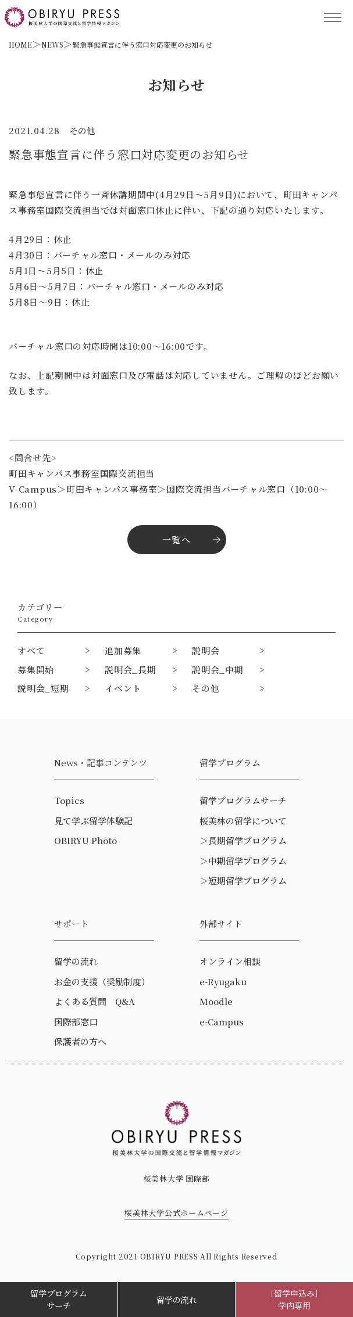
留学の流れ (176, 1299)
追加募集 (123, 650)
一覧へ (176, 539)
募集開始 (35, 669)
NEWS (52, 44)
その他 (205, 688)
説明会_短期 (43, 688)
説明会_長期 (130, 669)
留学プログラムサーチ (58, 1299)
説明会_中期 (218, 669)
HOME (20, 44)
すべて (31, 650)
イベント (123, 688)
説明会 (205, 650)
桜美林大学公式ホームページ (176, 1212)
